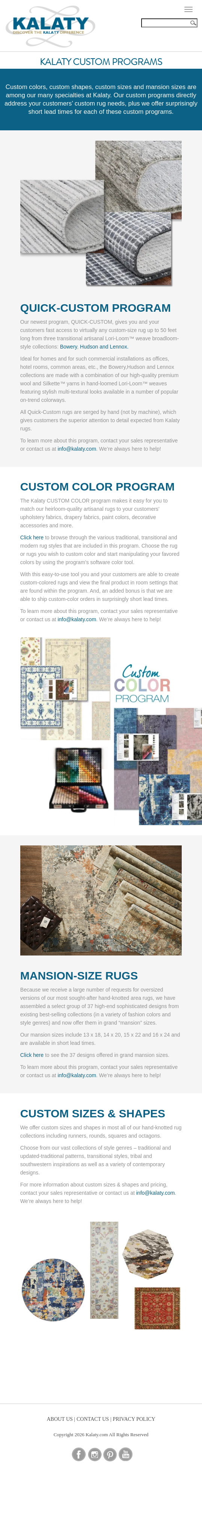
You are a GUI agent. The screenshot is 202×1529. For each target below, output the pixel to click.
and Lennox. (113, 347)
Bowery (68, 347)
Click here (32, 537)
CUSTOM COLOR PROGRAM (97, 486)
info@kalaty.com (76, 449)
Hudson (89, 347)
